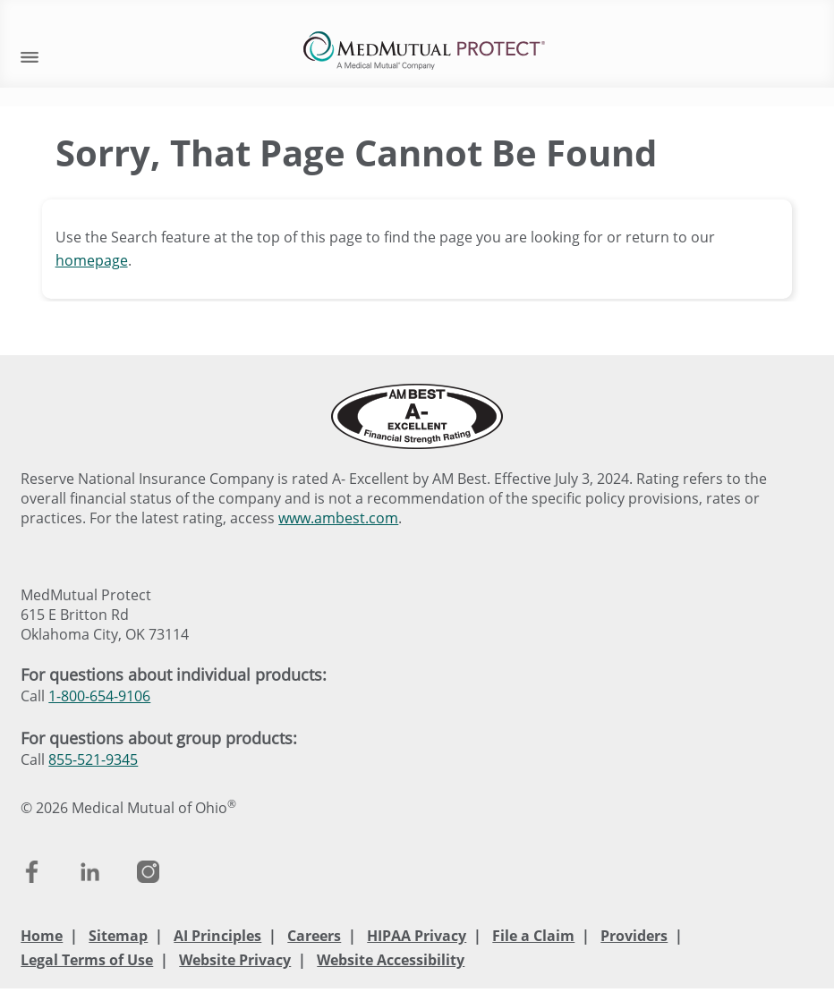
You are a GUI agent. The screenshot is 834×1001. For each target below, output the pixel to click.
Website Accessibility (390, 960)
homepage (91, 260)
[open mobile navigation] (29, 55)
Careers (314, 936)
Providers (634, 936)
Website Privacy (235, 960)
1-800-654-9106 (99, 696)
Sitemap (118, 936)
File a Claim (533, 936)
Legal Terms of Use (87, 960)
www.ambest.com (338, 518)
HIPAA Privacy (416, 936)
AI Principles (217, 936)
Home (42, 936)
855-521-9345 (93, 759)
